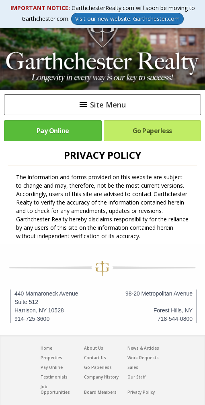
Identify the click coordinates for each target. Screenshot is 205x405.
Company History (101, 377)
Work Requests (143, 357)
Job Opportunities (55, 389)
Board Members (100, 392)
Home (46, 348)
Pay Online (53, 130)
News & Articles (143, 348)
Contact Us (95, 357)
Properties (51, 357)
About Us (93, 348)
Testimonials (54, 377)
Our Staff (136, 377)
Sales (132, 367)
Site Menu (102, 104)
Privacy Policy (141, 392)
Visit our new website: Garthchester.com (127, 18)
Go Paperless (152, 130)
